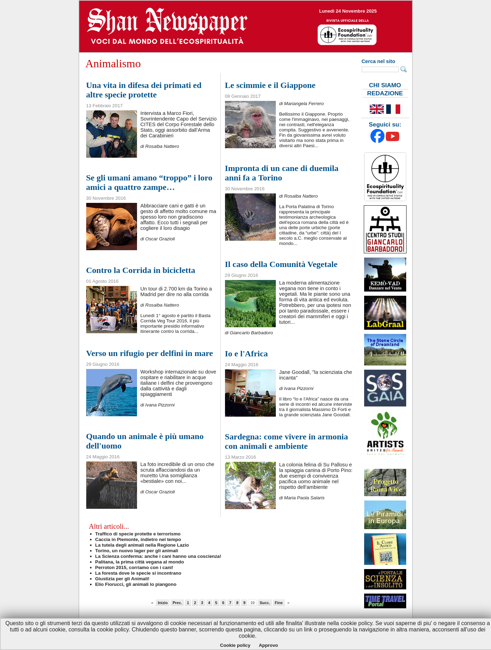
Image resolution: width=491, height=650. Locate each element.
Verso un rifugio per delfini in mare (149, 353)
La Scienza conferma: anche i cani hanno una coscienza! (158, 556)
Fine (279, 603)
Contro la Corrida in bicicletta (141, 270)
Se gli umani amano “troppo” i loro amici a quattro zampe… (149, 182)
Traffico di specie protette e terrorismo (138, 533)
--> (245, 26)
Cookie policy (235, 645)
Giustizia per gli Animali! (122, 578)
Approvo (268, 645)
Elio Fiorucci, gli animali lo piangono (136, 584)
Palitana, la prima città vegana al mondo (139, 562)
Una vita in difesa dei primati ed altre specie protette (144, 90)
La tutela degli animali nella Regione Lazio (142, 545)
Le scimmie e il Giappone (270, 85)
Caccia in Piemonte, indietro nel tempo (138, 539)
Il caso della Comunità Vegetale (281, 264)
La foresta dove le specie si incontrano (138, 573)
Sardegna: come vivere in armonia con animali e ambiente (286, 441)
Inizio (163, 603)
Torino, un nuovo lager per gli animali (136, 550)
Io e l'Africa (246, 353)
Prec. (177, 603)
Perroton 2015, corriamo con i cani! (134, 567)
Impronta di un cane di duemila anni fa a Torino (282, 173)
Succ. (265, 603)
